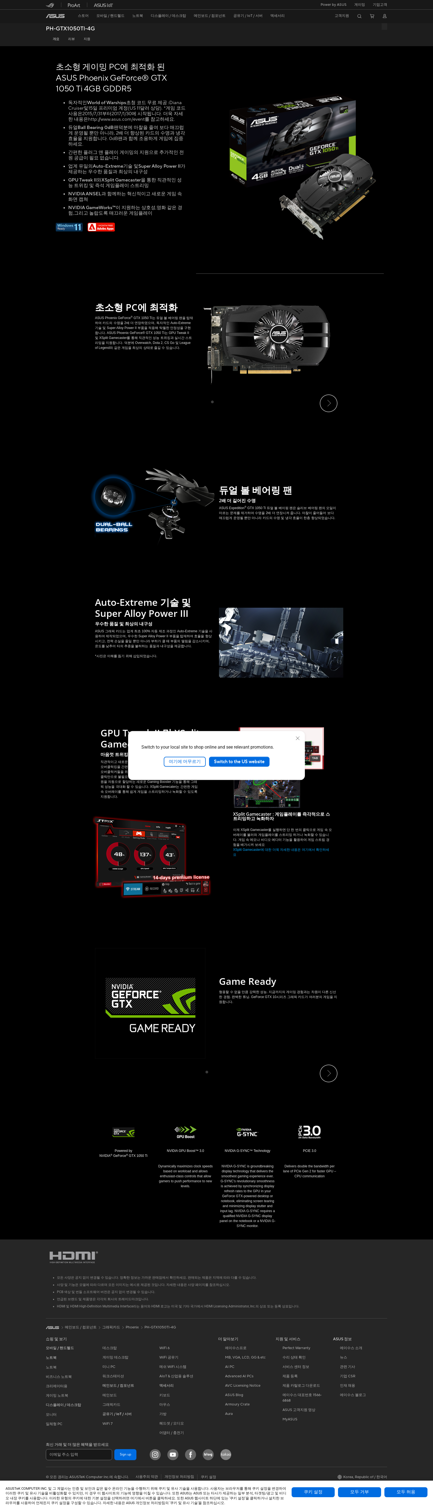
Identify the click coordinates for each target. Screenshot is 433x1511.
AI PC (229, 1367)
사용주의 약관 (147, 1477)
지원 (87, 39)
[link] (55, 16)
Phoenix (132, 1327)
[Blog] (208, 1454)
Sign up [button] (125, 1454)
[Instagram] (155, 1454)
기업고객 (380, 4)
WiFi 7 (107, 1424)
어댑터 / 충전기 (171, 1433)
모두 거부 (359, 1492)
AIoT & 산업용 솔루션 (176, 1376)
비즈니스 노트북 (59, 1377)
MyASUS (289, 1419)
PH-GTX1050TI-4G (70, 28)
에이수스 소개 (351, 1348)
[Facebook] (190, 1454)
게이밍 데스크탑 (115, 1357)
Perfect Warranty (296, 1348)
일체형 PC (54, 1424)
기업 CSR (347, 1376)
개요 (56, 39)
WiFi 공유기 (168, 1357)
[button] (359, 4)
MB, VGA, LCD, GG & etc (245, 1357)
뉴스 (343, 1357)
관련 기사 (347, 1367)
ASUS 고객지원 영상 (298, 1410)
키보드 (164, 1395)
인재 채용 (347, 1385)
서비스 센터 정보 (295, 1367)
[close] (297, 738)
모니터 (51, 1414)
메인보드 (109, 1395)
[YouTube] (172, 1454)
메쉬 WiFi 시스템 (172, 1367)
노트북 (51, 1367)
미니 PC (108, 1367)
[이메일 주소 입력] (79, 1454)
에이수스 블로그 (353, 1395)
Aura (229, 1414)
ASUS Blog (234, 1395)
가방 (163, 1414)
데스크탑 (109, 1348)
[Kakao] (225, 1454)
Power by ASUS (334, 4)
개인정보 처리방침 (179, 1477)
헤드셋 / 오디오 (171, 1423)
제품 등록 (290, 1376)
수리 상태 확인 (294, 1357)
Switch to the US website (239, 761)
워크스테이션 (113, 1376)
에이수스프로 (236, 1348)
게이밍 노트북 (57, 1395)
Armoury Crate (237, 1404)
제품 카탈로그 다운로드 (301, 1385)
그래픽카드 (111, 1404)
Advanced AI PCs (239, 1376)
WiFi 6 (164, 1348)
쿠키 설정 (313, 1492)
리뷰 (71, 39)
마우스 (164, 1404)
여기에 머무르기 (185, 761)
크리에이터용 (56, 1386)
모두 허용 (406, 1492)
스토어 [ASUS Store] (83, 16)
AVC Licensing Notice (242, 1385)
